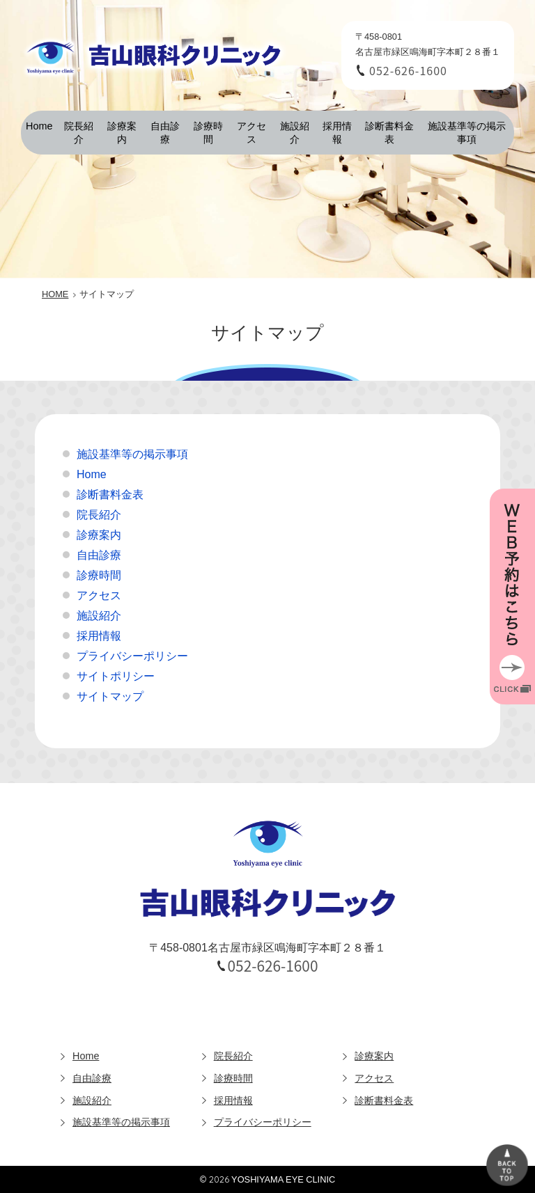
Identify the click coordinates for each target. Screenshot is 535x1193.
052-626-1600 (408, 70)
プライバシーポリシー (132, 656)
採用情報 (337, 132)
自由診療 (165, 132)
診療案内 (122, 132)
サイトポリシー (116, 676)
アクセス (251, 132)
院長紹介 (78, 132)
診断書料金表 (389, 132)
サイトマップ (110, 696)
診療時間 (208, 132)
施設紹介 (294, 132)
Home (39, 126)
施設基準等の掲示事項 (467, 132)
